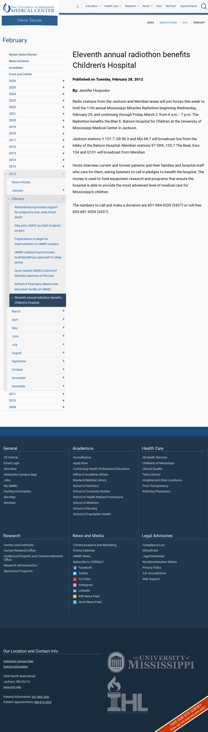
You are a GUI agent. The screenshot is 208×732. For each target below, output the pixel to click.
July (14, 342)
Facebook (82, 565)
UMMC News (82, 554)
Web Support (151, 576)
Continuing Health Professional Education (101, 466)
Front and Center (20, 72)
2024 (12, 91)
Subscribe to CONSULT (88, 559)
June (15, 334)
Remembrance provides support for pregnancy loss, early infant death (36, 210)
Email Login (11, 460)
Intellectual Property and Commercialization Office (33, 555)
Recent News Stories (23, 52)
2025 (12, 85)
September (19, 359)
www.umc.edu (12, 684)
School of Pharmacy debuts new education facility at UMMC (36, 284)
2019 (12, 124)
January (17, 188)
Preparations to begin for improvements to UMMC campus (36, 239)
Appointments (188, 6)
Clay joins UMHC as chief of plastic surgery (37, 225)
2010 (12, 398)
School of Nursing (85, 506)
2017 (12, 137)
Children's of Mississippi (158, 460)
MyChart (171, 6)
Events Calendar (84, 548)
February (18, 196)
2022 (12, 104)
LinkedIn (81, 588)
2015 (12, 151)
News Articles (21, 180)
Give (158, 6)
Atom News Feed (87, 599)
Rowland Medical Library (90, 478)
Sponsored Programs (18, 568)
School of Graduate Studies (91, 489)
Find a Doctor (151, 472)
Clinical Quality (152, 466)
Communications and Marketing (95, 542)
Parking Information (17, 489)
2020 (12, 118)
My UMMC (11, 483)
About (146, 6)
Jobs (7, 478)
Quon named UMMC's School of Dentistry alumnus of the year (35, 270)
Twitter (80, 571)
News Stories (29, 20)
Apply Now (80, 460)
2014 (12, 157)
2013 (12, 164)
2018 (12, 131)
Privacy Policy (151, 565)
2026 (12, 78)
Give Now (10, 466)
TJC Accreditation (154, 571)
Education (92, 6)
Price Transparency (155, 483)
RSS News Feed (86, 594)
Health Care (111, 6)
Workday (10, 500)
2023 (12, 98)
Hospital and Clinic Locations (162, 478)
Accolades (16, 65)
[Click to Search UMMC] (204, 6)
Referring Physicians (156, 489)
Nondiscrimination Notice (159, 559)
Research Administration (20, 563)
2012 (185, 20)
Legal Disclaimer (153, 554)
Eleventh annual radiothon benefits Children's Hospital (38, 297)
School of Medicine (85, 500)
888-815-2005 (42, 699)
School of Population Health (92, 511)
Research (130, 6)
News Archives (19, 58)
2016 (12, 144)
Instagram (83, 582)
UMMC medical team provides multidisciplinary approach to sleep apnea (37, 255)
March (16, 309)
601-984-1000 (40, 694)
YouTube (81, 576)
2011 (12, 391)
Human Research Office (20, 548)
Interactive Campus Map (20, 472)
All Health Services (154, 455)
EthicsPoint (150, 548)
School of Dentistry (86, 483)
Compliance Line (153, 542)
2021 (12, 111)
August (17, 350)
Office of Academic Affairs (90, 472)
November (19, 375)
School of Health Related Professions (98, 494)
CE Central (11, 455)
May (15, 325)
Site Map (10, 494)
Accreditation (82, 455)
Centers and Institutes (19, 542)
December (18, 384)
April (15, 317)
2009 (12, 404)
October (17, 367)
